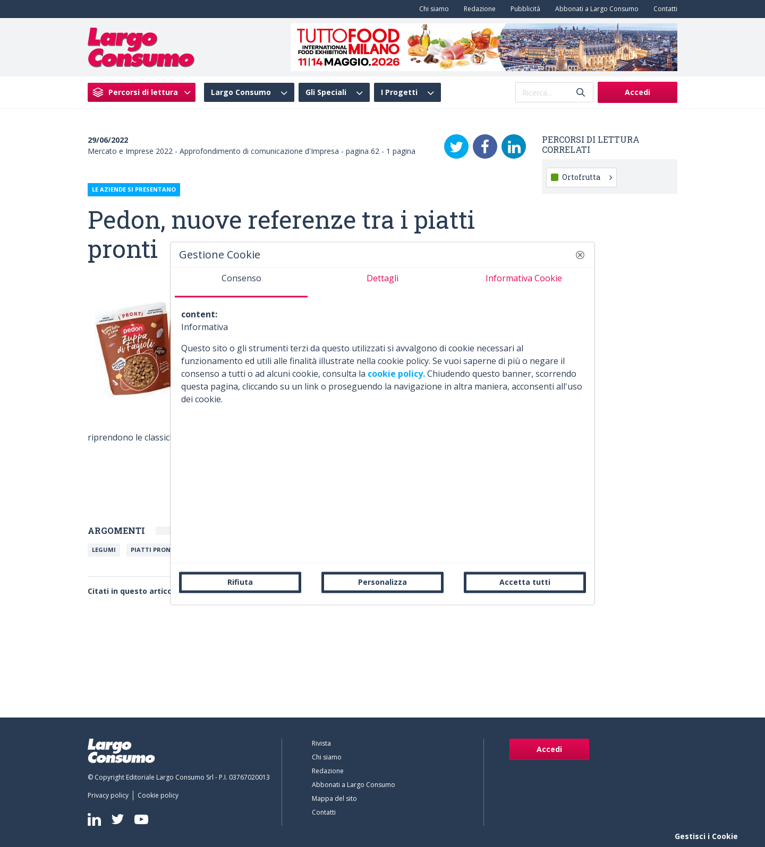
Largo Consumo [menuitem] (241, 92)
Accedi (637, 92)
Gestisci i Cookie (706, 836)
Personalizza (382, 582)
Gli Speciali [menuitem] (325, 92)
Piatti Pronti (154, 550)
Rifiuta (240, 582)
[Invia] (580, 92)
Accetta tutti (524, 582)
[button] (580, 254)
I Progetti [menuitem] (399, 92)
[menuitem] (432, 9)
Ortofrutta (587, 177)
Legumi (104, 550)
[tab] (241, 282)
